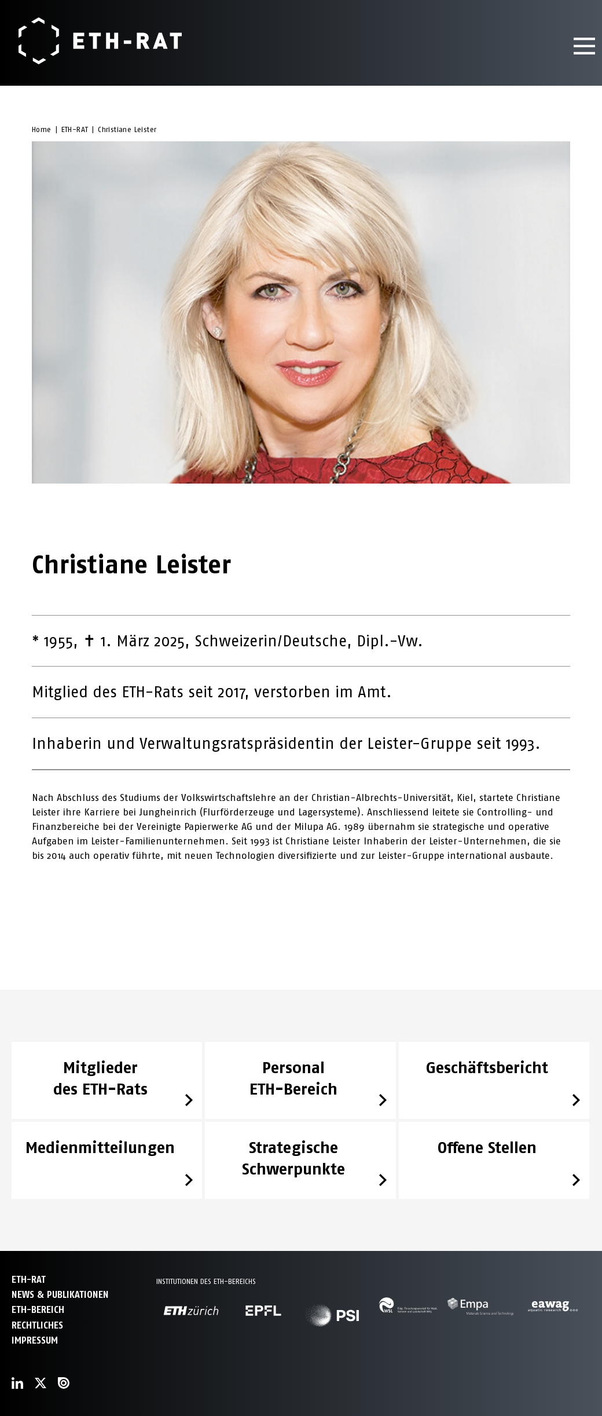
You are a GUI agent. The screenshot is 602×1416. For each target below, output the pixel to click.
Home (42, 129)
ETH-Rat (29, 1279)
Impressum (35, 1340)
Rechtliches (37, 1325)
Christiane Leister (127, 129)
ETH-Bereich (38, 1309)
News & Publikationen (60, 1294)
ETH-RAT (75, 129)
